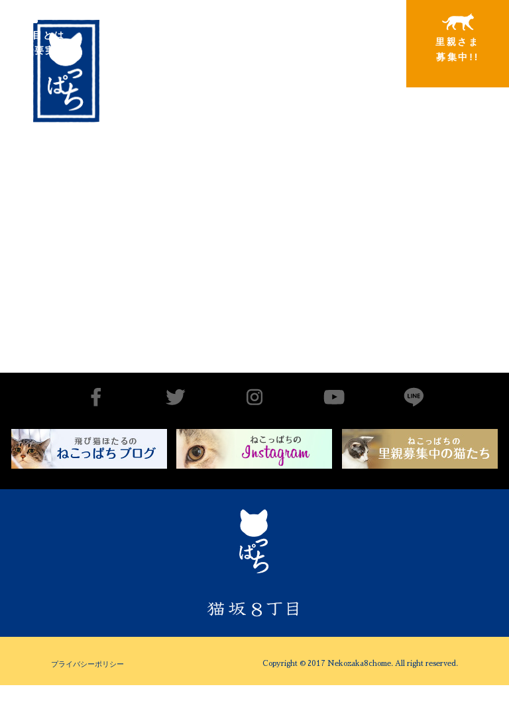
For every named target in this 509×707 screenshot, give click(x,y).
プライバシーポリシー (87, 664)
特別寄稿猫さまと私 (350, 38)
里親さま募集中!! (457, 37)
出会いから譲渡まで (136, 37)
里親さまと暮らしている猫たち (242, 48)
